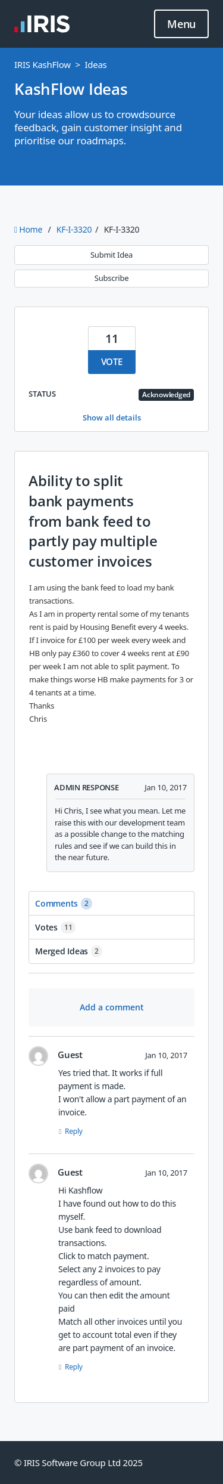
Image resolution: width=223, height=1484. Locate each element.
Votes (55, 927)
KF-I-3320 (74, 229)
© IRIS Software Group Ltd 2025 (78, 1462)
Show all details (112, 417)
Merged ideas (68, 951)
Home (29, 229)
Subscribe (111, 278)
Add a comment (112, 1007)
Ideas (95, 64)
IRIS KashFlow (42, 64)
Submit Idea (111, 254)
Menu (181, 24)
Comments (63, 904)
